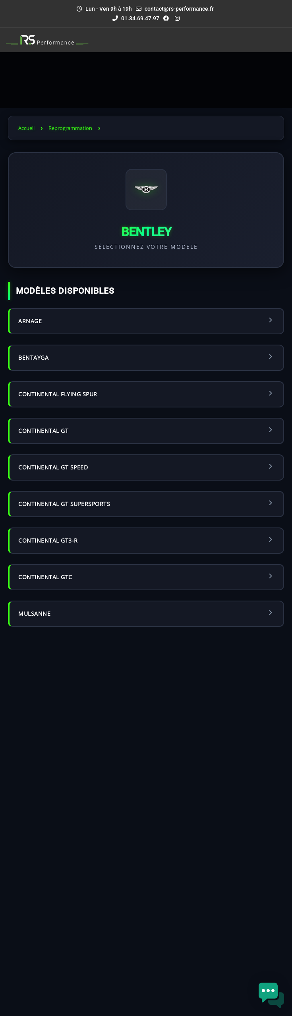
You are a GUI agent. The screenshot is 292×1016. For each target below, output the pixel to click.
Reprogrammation (70, 128)
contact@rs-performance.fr (179, 9)
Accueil (26, 128)
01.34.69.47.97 (135, 18)
